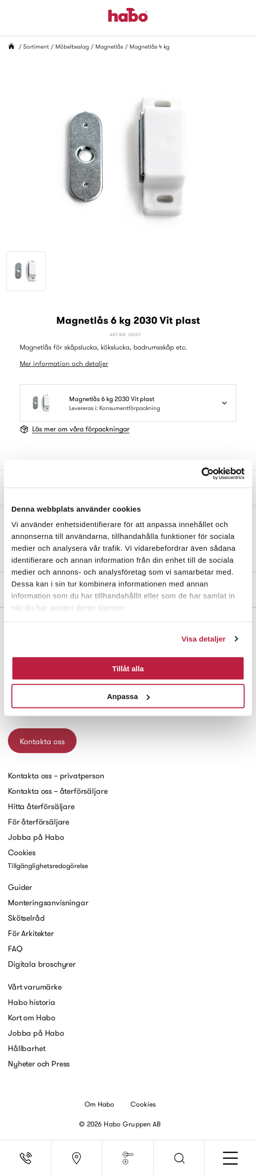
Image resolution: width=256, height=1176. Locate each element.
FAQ (15, 948)
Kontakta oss (42, 741)
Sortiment (36, 46)
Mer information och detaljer (64, 363)
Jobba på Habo (36, 837)
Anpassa (128, 696)
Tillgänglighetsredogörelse (48, 865)
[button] (179, 1158)
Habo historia (31, 1002)
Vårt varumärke (35, 987)
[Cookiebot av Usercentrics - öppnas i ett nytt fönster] (201, 474)
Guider (20, 887)
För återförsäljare (38, 821)
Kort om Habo (31, 1017)
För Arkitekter (31, 933)
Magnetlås (109, 46)
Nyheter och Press (39, 1063)
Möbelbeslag (72, 46)
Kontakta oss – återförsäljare (57, 791)
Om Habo (100, 1104)
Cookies (22, 852)
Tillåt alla (128, 668)
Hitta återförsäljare (41, 806)
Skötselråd (26, 918)
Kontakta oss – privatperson (56, 775)
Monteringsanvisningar (48, 902)
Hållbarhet (26, 1048)
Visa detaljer (203, 639)
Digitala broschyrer (42, 964)
